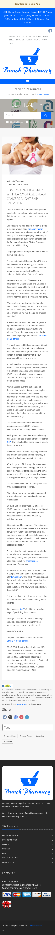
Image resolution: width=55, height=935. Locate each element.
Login (10, 43)
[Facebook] (50, 31)
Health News (14, 122)
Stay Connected (9, 840)
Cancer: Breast (26, 736)
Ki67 (9, 442)
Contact (6, 849)
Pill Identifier (34, 37)
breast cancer (32, 561)
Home (11, 94)
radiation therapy (35, 229)
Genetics (40, 736)
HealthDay (21, 704)
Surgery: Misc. (10, 736)
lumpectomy (16, 577)
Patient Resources (25, 94)
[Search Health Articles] (22, 115)
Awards (5, 844)
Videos (31, 122)
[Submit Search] (46, 115)
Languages (13, 37)
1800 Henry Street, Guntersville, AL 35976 (23, 12)
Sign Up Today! (40, 40)
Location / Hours (24, 40)
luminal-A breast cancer (17, 641)
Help (23, 37)
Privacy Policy (9, 862)
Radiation (8, 741)
